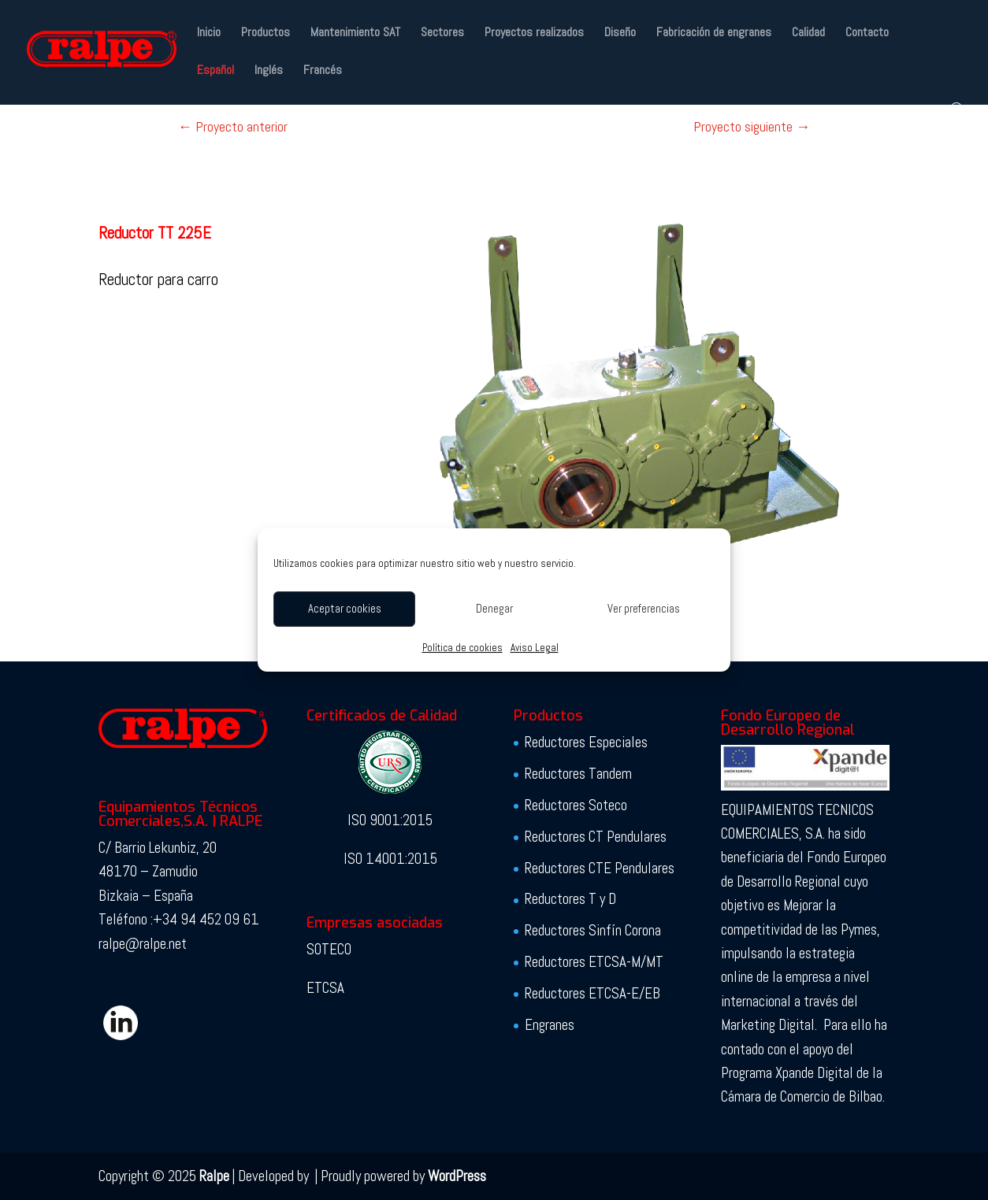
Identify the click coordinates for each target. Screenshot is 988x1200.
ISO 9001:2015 (390, 820)
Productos (265, 33)
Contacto (867, 33)
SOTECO (328, 949)
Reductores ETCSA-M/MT (594, 962)
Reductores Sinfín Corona (593, 930)
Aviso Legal (535, 647)
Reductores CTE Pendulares (599, 868)
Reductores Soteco (576, 805)
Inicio (209, 33)
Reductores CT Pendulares (596, 836)
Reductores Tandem (578, 773)
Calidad (808, 33)
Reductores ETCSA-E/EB (592, 993)
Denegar (494, 608)
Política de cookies (462, 647)
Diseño (620, 33)
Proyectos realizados (534, 33)
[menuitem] (215, 83)
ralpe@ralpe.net (142, 944)
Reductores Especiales (586, 742)
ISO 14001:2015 (390, 859)
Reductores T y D (570, 899)
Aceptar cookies (344, 608)
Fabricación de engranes (713, 33)
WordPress (457, 1176)
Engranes (549, 1025)
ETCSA (325, 988)
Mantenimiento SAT (355, 33)
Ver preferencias (643, 608)
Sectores (442, 33)
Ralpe (214, 1176)
